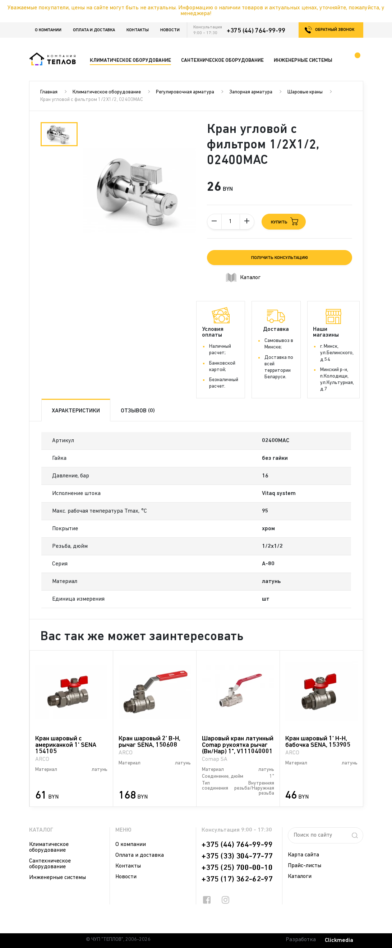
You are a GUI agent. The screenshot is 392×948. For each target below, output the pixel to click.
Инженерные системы (57, 877)
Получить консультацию (279, 258)
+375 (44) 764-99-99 (256, 31)
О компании (48, 30)
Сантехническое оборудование (50, 864)
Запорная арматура (250, 92)
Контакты (137, 30)
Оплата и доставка (94, 30)
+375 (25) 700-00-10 (237, 868)
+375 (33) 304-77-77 (237, 856)
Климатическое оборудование (107, 92)
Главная (48, 92)
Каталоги (300, 876)
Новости (170, 30)
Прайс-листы (304, 866)
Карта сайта (303, 855)
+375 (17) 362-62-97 (237, 879)
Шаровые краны (305, 92)
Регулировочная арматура (185, 92)
